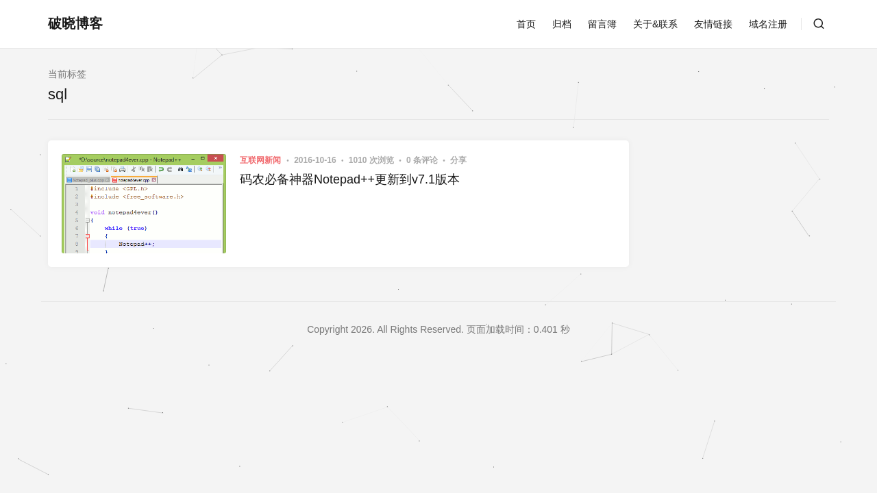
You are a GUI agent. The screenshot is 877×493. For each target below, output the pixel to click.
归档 (561, 23)
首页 (526, 23)
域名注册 (768, 23)
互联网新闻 (260, 160)
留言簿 (602, 23)
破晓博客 (75, 23)
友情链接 (713, 23)
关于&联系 (655, 23)
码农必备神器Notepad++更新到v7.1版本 (350, 179)
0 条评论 (423, 160)
